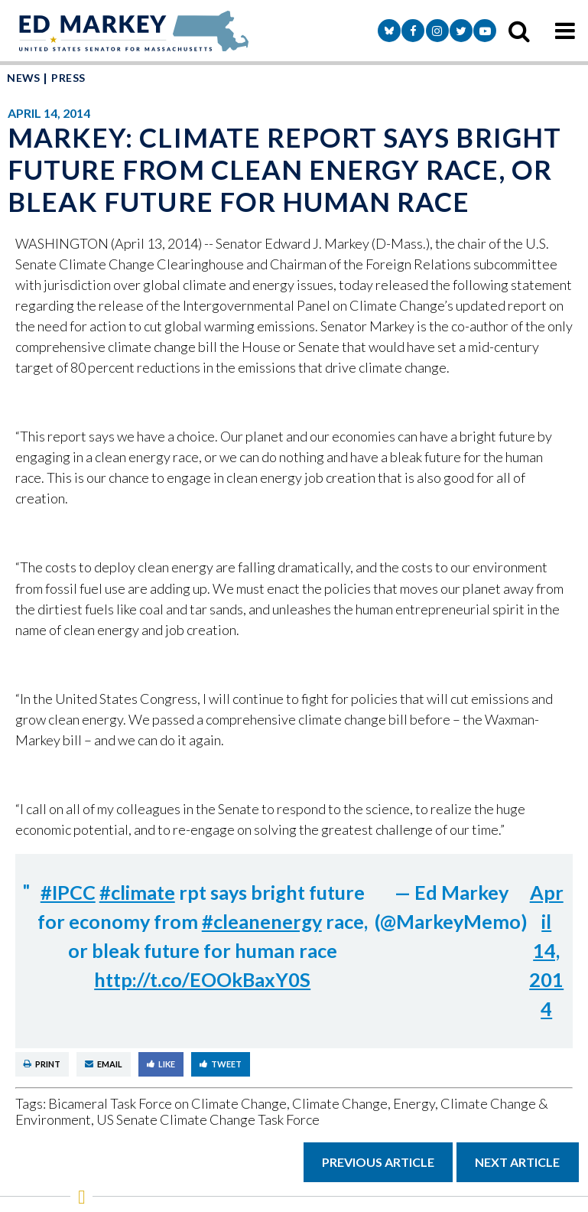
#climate (137, 892)
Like (161, 1064)
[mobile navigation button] (565, 30)
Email (103, 1064)
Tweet (221, 1064)
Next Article (517, 1162)
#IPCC (68, 892)
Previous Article (378, 1162)
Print (42, 1064)
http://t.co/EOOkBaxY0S (202, 979)
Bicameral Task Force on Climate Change (167, 1103)
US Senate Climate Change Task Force (208, 1119)
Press (68, 77)
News (24, 77)
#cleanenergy (262, 921)
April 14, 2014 (546, 950)
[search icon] (519, 30)
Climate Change (340, 1103)
